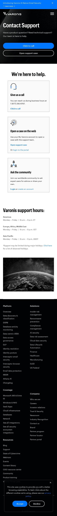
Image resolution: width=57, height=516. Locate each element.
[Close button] (52, 3)
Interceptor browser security (11, 365)
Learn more (10, 6)
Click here (48, 245)
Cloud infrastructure (11, 410)
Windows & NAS (10, 403)
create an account (26, 189)
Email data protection (12, 371)
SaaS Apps (7, 406)
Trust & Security (36, 411)
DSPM (5, 322)
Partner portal (36, 439)
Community (8, 473)
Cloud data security (38, 341)
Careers (33, 403)
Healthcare (34, 356)
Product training (10, 477)
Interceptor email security (10, 358)
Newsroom (34, 415)
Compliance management (36, 327)
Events (6, 461)
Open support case (28, 53)
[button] (52, 14)
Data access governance (8, 339)
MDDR (5, 375)
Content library (9, 465)
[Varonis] (12, 14)
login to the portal (21, 150)
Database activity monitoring (10, 328)
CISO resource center (12, 469)
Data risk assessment (39, 337)
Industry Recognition (39, 419)
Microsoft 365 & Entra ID (12, 397)
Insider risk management (36, 313)
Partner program (37, 431)
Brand (32, 427)
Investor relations (37, 407)
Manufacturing (36, 360)
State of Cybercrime (11, 453)
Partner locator (36, 435)
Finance (33, 352)
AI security (34, 333)
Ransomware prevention (35, 320)
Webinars (7, 457)
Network (6, 419)
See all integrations (11, 423)
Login (12, 189)
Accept (20, 503)
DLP (4, 345)
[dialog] (28, 496)
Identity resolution (11, 349)
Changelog (8, 383)
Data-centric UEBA (11, 334)
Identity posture (10, 353)
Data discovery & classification (10, 317)
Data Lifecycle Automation (36, 346)
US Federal (34, 368)
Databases (7, 415)
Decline (36, 503)
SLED (32, 364)
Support (6, 449)
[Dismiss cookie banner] (50, 483)
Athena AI (7, 379)
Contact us (34, 423)
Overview (7, 312)
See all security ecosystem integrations (9, 429)
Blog (5, 445)
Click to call (28, 46)
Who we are (35, 399)
